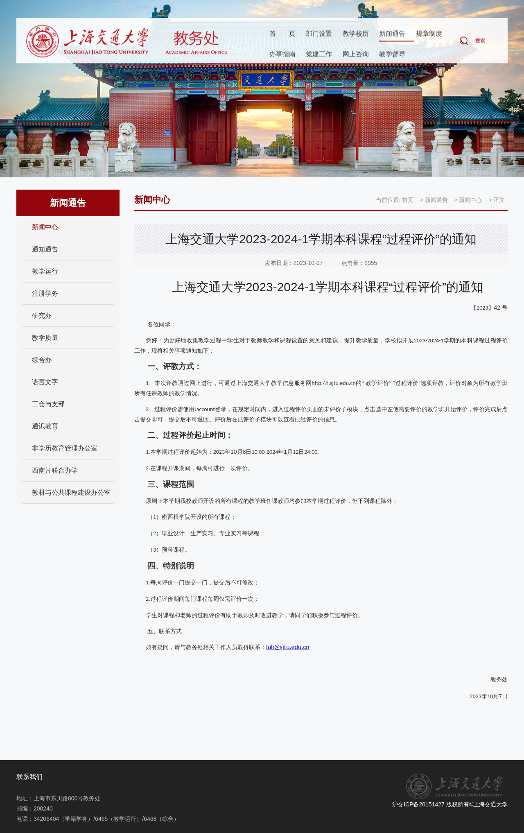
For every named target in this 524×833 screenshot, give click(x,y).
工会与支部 (48, 404)
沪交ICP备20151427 (418, 804)
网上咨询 (356, 54)
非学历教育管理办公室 (64, 448)
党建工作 (319, 54)
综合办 (42, 359)
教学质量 (45, 337)
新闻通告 (392, 34)
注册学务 (45, 293)
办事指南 (282, 54)
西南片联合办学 (55, 470)
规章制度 (429, 34)
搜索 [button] (480, 41)
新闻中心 (45, 227)
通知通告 (45, 249)
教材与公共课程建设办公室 (71, 492)
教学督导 (392, 54)
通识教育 (45, 426)
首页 (282, 34)
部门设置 (319, 34)
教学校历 (356, 34)
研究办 (42, 315)
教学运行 (45, 271)
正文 (499, 200)
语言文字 (45, 381)
